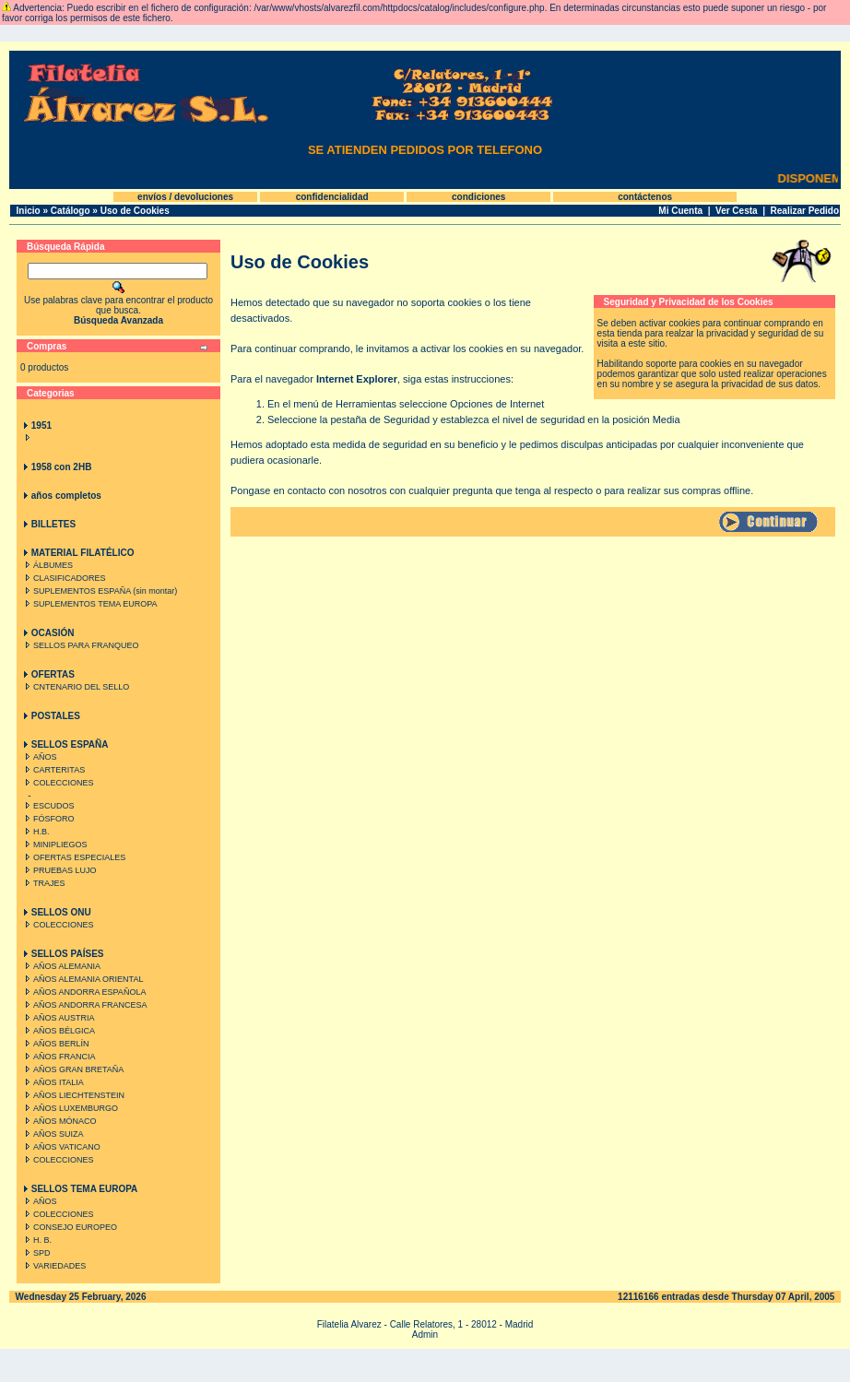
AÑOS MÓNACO (59, 1121)
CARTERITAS (53, 769)
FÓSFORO (48, 818)
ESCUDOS (48, 805)
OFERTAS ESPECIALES (73, 857)
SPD (36, 1253)
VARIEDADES (53, 1265)
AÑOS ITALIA (52, 1082)
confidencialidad (332, 197)
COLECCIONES (57, 782)
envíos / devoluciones (185, 197)
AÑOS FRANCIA (58, 1056)
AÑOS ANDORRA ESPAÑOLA (83, 992)
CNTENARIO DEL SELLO (75, 686)
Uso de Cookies (135, 211)
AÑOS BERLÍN (55, 1043)
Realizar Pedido (805, 211)
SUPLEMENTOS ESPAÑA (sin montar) (99, 591)
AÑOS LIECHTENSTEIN (72, 1095)
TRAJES (43, 883)
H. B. (36, 1240)
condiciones (478, 197)
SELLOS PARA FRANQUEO (79, 645)
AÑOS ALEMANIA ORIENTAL (82, 979)
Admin (425, 1334)
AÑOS (39, 757)
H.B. (35, 831)
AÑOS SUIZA (52, 1134)
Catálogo (70, 211)
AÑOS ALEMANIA (60, 966)
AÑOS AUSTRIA (58, 1017)
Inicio (29, 211)
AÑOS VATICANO (60, 1147)
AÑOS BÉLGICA (58, 1030)
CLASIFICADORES (63, 578)
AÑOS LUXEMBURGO (69, 1108)
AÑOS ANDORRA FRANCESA (84, 1005)
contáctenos (645, 197)
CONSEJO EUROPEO (69, 1227)
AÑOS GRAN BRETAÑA (72, 1069)
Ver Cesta (736, 211)
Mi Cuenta (680, 211)
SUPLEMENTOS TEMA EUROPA (89, 603)
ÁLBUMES (47, 565)
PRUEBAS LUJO (59, 870)
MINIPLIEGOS (54, 844)
